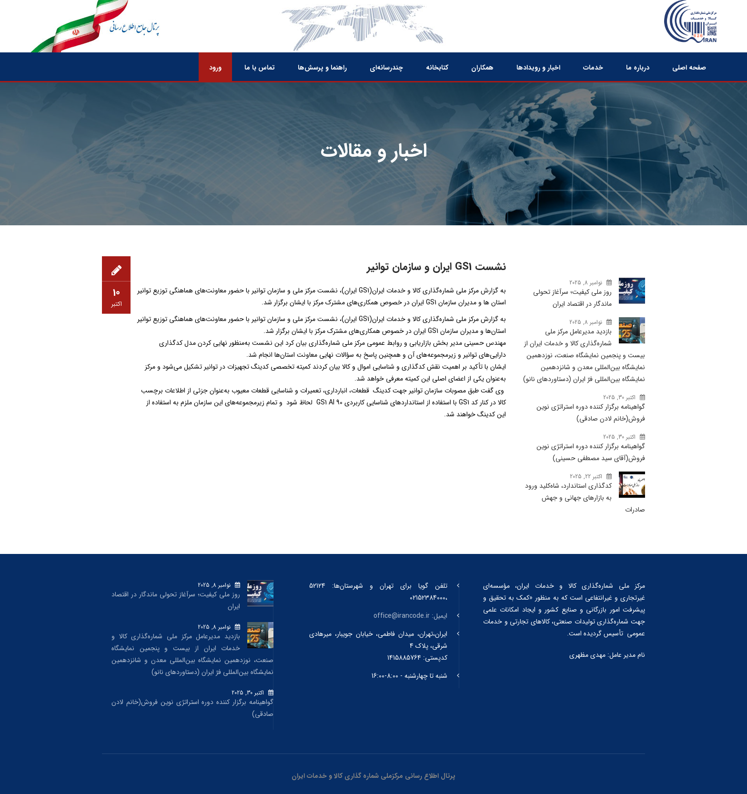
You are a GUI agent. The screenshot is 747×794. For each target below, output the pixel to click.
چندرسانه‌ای (386, 67)
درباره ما (637, 67)
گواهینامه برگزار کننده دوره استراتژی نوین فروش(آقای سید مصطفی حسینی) (590, 452)
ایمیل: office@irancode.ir (410, 616)
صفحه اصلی (689, 67)
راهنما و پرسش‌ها (322, 67)
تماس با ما (259, 67)
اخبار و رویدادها (538, 67)
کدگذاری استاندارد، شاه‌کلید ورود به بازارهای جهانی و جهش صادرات (585, 498)
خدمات (593, 67)
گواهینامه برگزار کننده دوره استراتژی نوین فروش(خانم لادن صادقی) (590, 413)
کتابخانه (437, 67)
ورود (215, 67)
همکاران (482, 67)
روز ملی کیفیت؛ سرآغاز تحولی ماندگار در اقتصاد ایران (572, 298)
